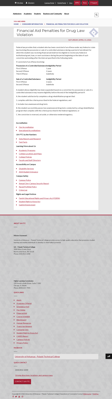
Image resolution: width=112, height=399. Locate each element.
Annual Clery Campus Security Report (34, 183)
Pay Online (21, 310)
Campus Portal (49, 3)
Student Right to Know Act (29, 201)
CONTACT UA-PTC (22, 381)
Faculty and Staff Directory (30, 160)
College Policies (25, 157)
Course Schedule (23, 316)
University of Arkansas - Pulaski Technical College (37, 356)
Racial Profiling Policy (28, 187)
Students (37, 14)
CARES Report (22, 336)
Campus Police (25, 180)
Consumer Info (22, 329)
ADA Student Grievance (28, 172)
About (66, 14)
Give (70, 3)
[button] (96, 15)
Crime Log (23, 190)
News (85, 3)
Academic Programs (27, 150)
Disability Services (26, 168)
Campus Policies (23, 339)
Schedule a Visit (23, 306)
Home (16, 24)
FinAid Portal (61, 3)
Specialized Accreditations (29, 130)
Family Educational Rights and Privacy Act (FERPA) (39, 198)
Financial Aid (22, 313)
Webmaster (87, 394)
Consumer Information (32, 24)
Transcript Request (24, 326)
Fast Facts (23, 142)
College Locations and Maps (30, 154)
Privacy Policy (22, 343)
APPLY (77, 3)
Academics (28, 14)
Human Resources (24, 323)
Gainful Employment (27, 205)
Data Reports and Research (30, 139)
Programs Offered (24, 303)
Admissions (17, 14)
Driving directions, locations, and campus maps (34, 375)
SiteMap (96, 394)
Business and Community (52, 14)
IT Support (93, 3)
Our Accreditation (26, 127)
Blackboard (21, 320)
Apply (19, 300)
